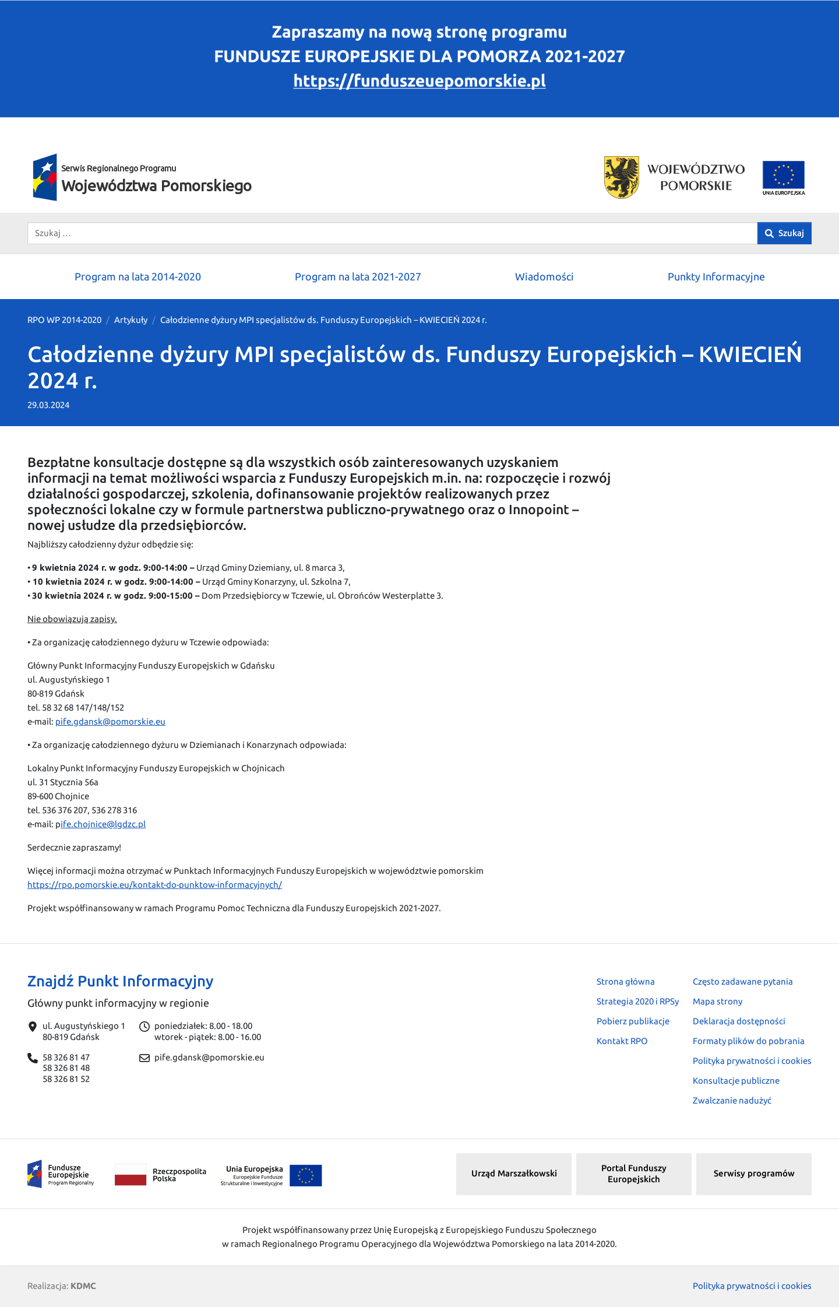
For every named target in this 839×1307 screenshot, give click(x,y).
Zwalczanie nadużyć (732, 1100)
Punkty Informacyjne (716, 276)
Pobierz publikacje (633, 1021)
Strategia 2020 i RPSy (638, 1001)
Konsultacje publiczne (736, 1080)
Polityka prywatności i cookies (752, 1061)
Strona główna (626, 981)
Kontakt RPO (622, 1041)
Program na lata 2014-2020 (138, 276)
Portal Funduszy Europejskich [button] (634, 1173)
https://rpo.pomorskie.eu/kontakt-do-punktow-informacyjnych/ (154, 885)
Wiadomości (544, 276)
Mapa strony (717, 1001)
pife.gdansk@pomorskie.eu (110, 721)
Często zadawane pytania (743, 981)
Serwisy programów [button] (754, 1173)
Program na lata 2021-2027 (358, 276)
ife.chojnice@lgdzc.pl (103, 824)
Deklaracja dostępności (739, 1021)
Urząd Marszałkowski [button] (514, 1173)
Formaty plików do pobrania (749, 1041)
